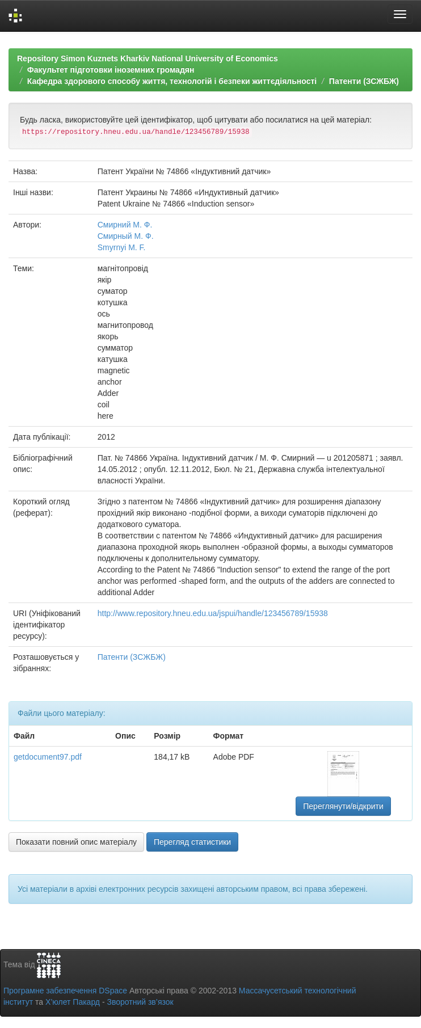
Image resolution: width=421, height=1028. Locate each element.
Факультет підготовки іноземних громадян (111, 69)
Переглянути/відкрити (343, 806)
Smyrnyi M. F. (122, 247)
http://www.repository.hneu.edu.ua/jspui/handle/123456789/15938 (213, 613)
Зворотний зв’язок (140, 1001)
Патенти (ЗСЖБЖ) (364, 81)
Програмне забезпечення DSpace (65, 990)
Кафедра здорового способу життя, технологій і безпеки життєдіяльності (172, 81)
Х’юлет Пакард (72, 1001)
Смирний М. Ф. (125, 224)
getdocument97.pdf (48, 756)
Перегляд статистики (192, 841)
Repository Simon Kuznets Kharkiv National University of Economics (147, 58)
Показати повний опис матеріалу (76, 841)
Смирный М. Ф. (126, 236)
